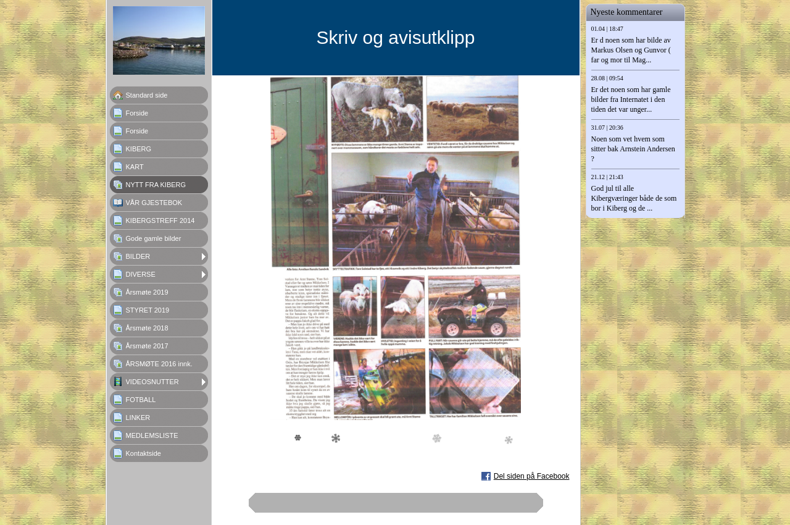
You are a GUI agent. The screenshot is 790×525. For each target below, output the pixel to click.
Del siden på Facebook (532, 476)
